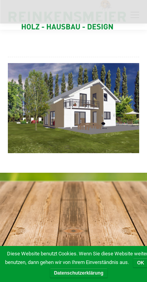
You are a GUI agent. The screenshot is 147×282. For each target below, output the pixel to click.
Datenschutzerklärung (78, 273)
